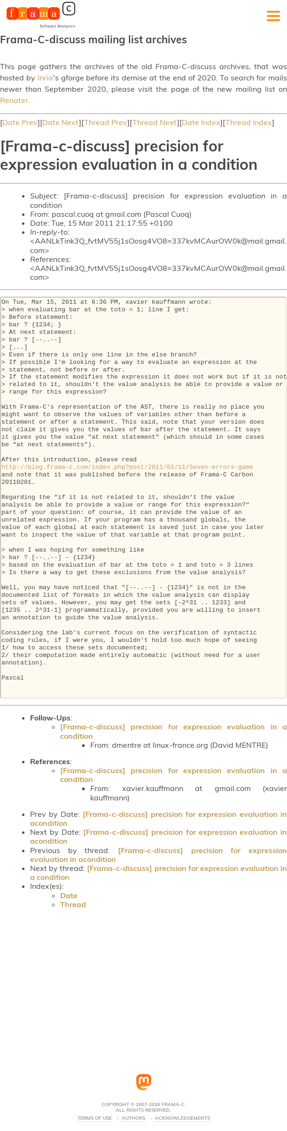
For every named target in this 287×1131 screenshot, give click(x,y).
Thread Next (154, 122)
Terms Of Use (95, 1118)
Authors (133, 1118)
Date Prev (20, 122)
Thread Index (248, 122)
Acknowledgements (182, 1118)
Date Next (60, 122)
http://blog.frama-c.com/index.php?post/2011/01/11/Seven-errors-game (127, 467)
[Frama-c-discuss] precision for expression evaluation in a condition (173, 731)
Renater (14, 100)
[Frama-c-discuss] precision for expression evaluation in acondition (158, 818)
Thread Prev (105, 122)
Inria (45, 77)
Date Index (201, 122)
